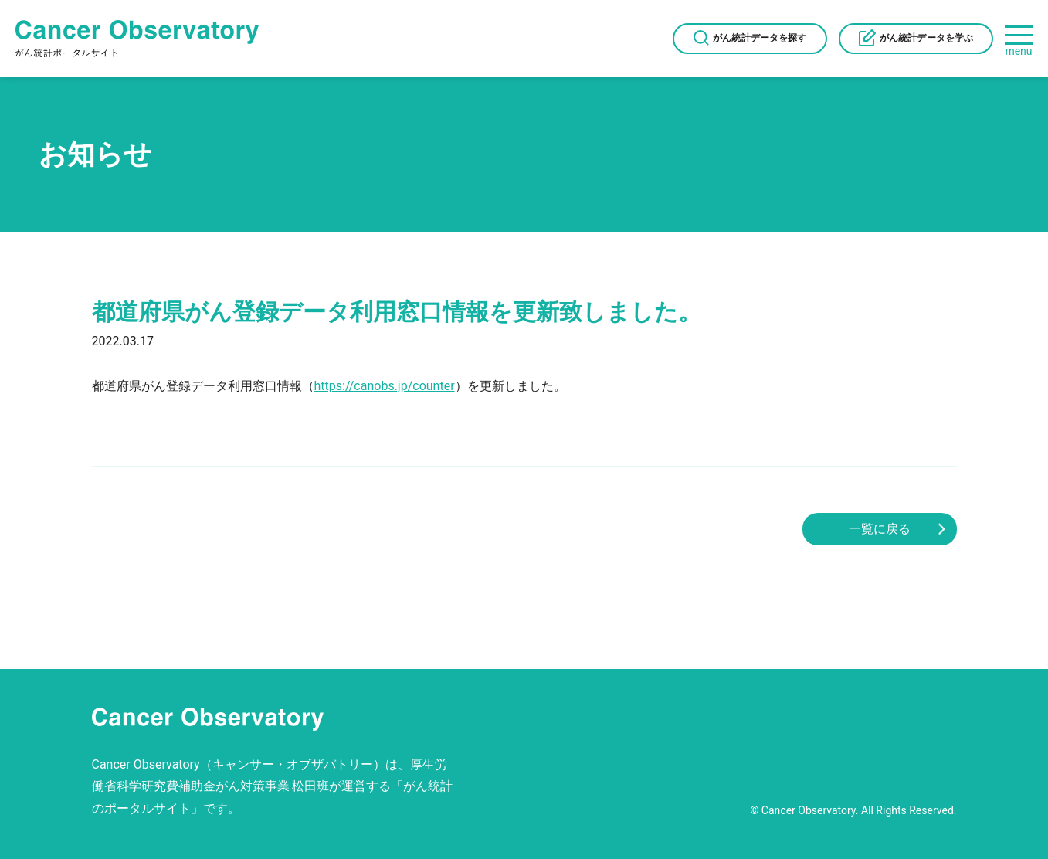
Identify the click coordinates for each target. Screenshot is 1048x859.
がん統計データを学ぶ (926, 37)
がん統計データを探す (759, 37)
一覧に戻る (880, 528)
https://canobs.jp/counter (384, 386)
